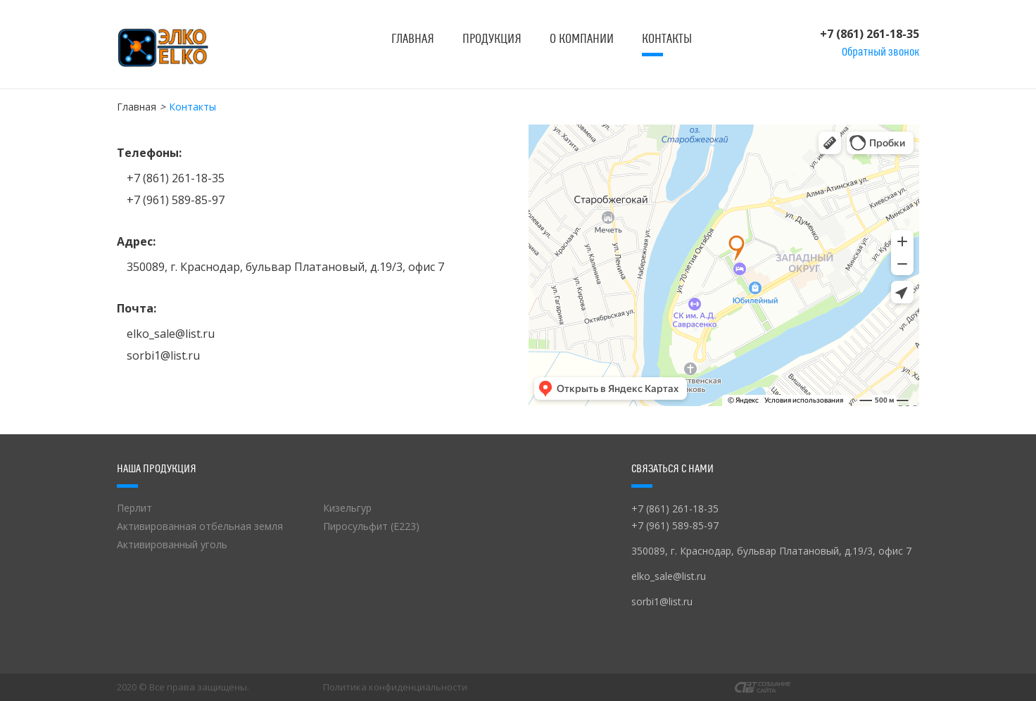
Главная (412, 39)
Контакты (667, 39)
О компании (582, 39)
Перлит (134, 507)
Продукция (492, 39)
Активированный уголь (172, 544)
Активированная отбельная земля (200, 526)
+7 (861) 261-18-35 (869, 34)
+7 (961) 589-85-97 (176, 200)
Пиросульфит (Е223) (371, 526)
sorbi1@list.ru (163, 355)
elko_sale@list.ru (171, 333)
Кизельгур (347, 507)
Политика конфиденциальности (395, 687)
